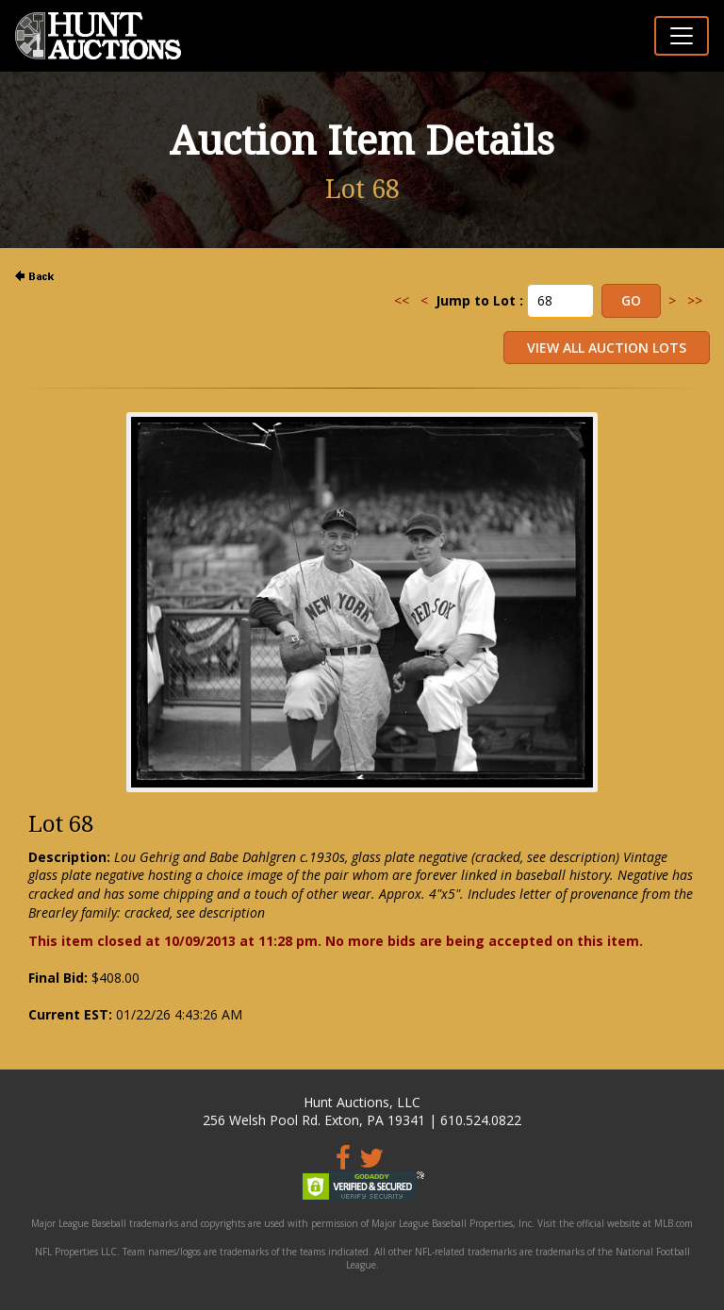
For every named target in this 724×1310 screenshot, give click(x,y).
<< (401, 300)
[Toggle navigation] (681, 36)
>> (694, 300)
